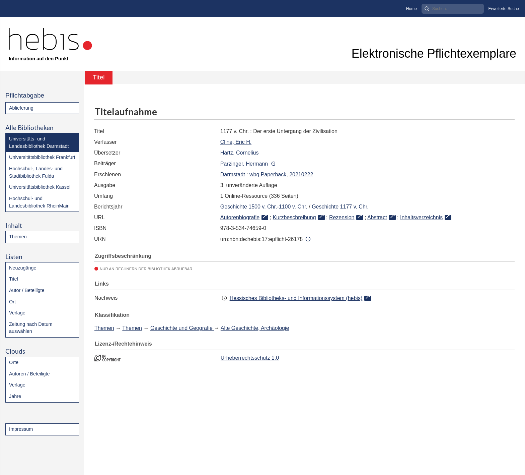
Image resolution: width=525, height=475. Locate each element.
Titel (13, 279)
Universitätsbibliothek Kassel (39, 187)
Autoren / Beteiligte (29, 373)
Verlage (17, 312)
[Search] (453, 9)
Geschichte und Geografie (182, 328)
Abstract (377, 217)
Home (411, 8)
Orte (13, 362)
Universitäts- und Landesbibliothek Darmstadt (39, 142)
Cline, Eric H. (235, 142)
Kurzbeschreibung (294, 217)
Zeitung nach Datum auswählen (31, 327)
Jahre (15, 396)
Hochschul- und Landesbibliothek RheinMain (39, 202)
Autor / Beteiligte (27, 290)
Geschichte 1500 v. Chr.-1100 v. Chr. (263, 207)
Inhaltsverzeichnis (421, 217)
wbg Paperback (267, 174)
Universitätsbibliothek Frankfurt (42, 157)
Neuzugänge (22, 268)
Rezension (342, 217)
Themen (18, 236)
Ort (12, 301)
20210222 (301, 174)
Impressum (21, 429)
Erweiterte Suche (504, 8)
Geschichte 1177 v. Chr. (340, 207)
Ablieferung (21, 108)
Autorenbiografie (239, 217)
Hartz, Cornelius (239, 153)
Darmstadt (232, 174)
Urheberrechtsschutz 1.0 (250, 358)
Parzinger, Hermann (244, 164)
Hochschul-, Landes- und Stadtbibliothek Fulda (36, 172)
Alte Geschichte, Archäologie (255, 328)
